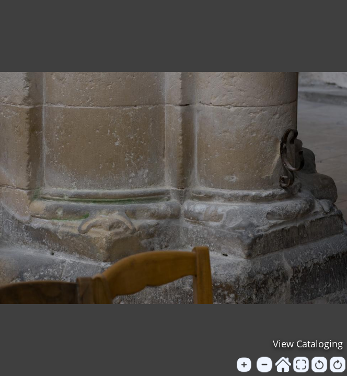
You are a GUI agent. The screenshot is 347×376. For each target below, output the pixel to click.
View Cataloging (308, 343)
